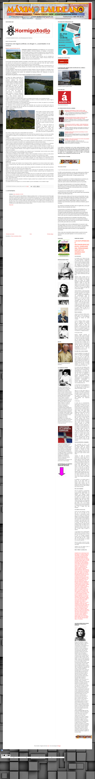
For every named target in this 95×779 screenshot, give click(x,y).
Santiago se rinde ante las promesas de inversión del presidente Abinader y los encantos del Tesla (77, 139)
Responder (11, 204)
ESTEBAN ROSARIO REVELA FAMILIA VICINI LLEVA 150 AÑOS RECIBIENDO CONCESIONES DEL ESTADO (76, 118)
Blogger (59, 745)
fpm (48, 745)
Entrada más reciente (10, 234)
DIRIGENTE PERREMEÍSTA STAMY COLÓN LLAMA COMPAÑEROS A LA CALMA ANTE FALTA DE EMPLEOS (76, 111)
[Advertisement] (29, 229)
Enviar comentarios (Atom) (16, 236)
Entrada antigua (50, 234)
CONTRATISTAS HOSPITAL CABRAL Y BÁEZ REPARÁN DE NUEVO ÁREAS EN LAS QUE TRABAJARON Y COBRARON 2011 (76, 125)
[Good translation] (3, 755)
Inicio (31, 234)
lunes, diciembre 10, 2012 (18, 194)
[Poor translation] (8, 755)
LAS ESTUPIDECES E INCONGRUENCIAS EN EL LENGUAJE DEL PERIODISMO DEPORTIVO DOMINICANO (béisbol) (82, 247)
